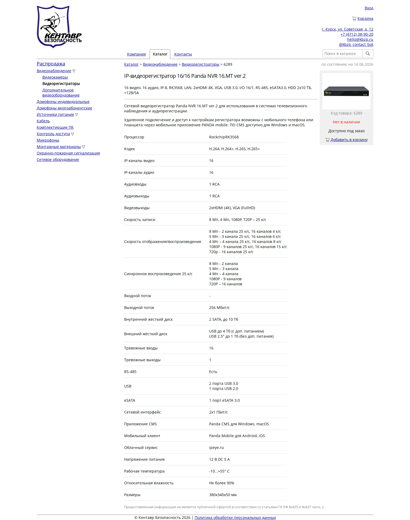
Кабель (43, 120)
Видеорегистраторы (200, 64)
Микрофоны (48, 140)
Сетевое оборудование (58, 159)
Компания (136, 54)
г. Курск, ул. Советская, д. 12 (347, 29)
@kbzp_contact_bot (356, 44)
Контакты (183, 54)
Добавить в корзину (349, 139)
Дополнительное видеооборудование (61, 92)
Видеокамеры (55, 77)
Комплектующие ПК (55, 127)
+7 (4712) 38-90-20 (357, 34)
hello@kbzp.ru (360, 39)
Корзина (365, 18)
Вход (369, 7)
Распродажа (51, 63)
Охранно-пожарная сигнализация (68, 153)
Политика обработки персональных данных (235, 517)
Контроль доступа (53, 133)
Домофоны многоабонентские (64, 107)
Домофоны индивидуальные (63, 101)
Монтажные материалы (59, 146)
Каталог (160, 54)
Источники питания (55, 114)
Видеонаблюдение (54, 70)
